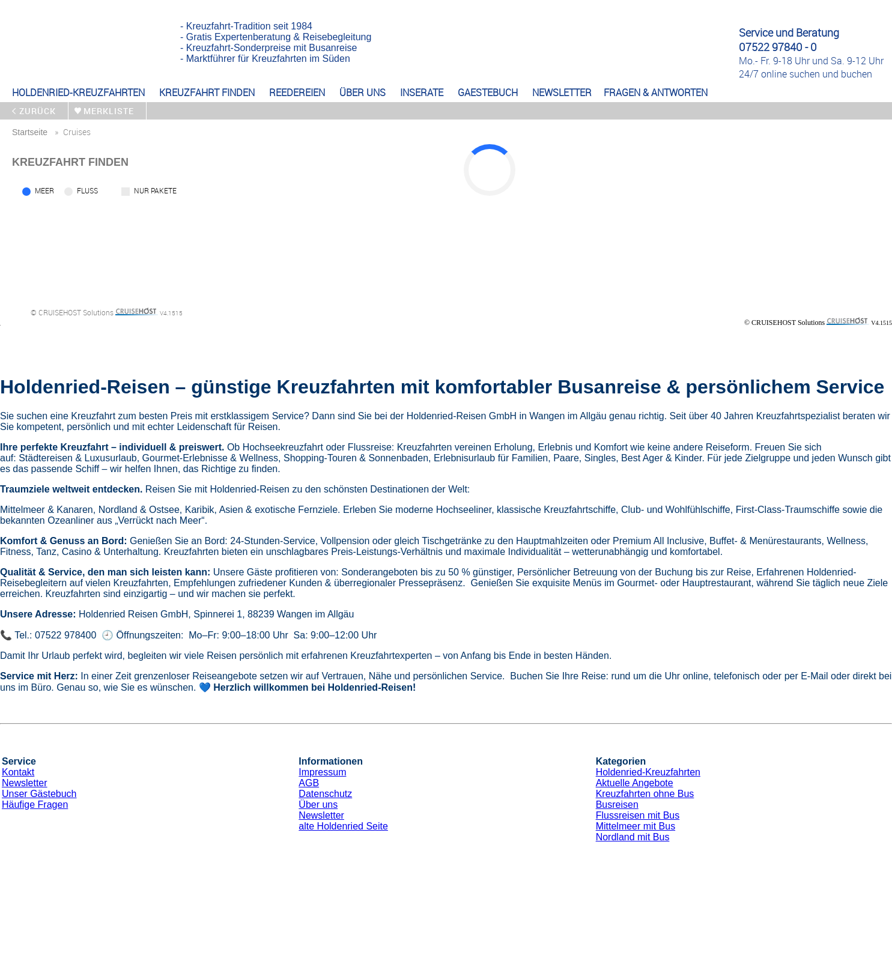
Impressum (322, 772)
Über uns (318, 804)
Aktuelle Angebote (634, 783)
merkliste (108, 111)
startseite (29, 132)
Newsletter (24, 783)
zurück (37, 111)
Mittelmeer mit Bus (635, 826)
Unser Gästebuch (39, 794)
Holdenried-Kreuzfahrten (648, 772)
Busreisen (617, 804)
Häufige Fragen (35, 804)
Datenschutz (325, 794)
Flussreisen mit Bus (638, 815)
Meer (44, 190)
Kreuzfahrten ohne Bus (645, 794)
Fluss (87, 190)
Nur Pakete (155, 190)
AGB (309, 783)
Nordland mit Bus (633, 837)
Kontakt (18, 772)
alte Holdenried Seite (343, 826)
